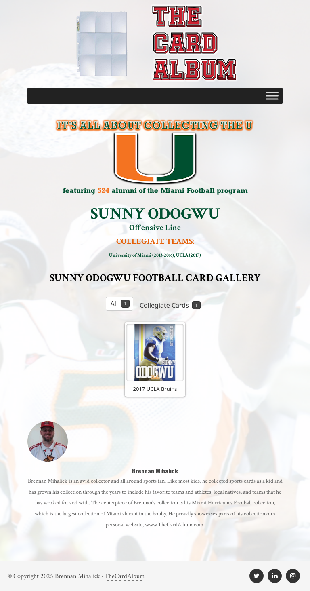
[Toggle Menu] (272, 95)
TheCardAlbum (125, 576)
